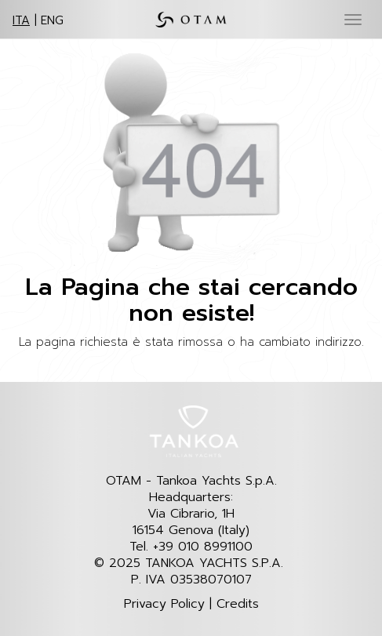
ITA (21, 20)
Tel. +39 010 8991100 (191, 547)
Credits (237, 604)
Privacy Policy (164, 604)
